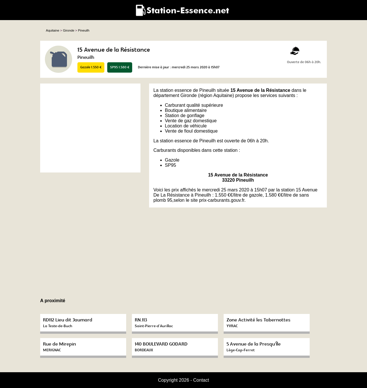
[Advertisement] (90, 128)
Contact (201, 380)
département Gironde (175, 95)
